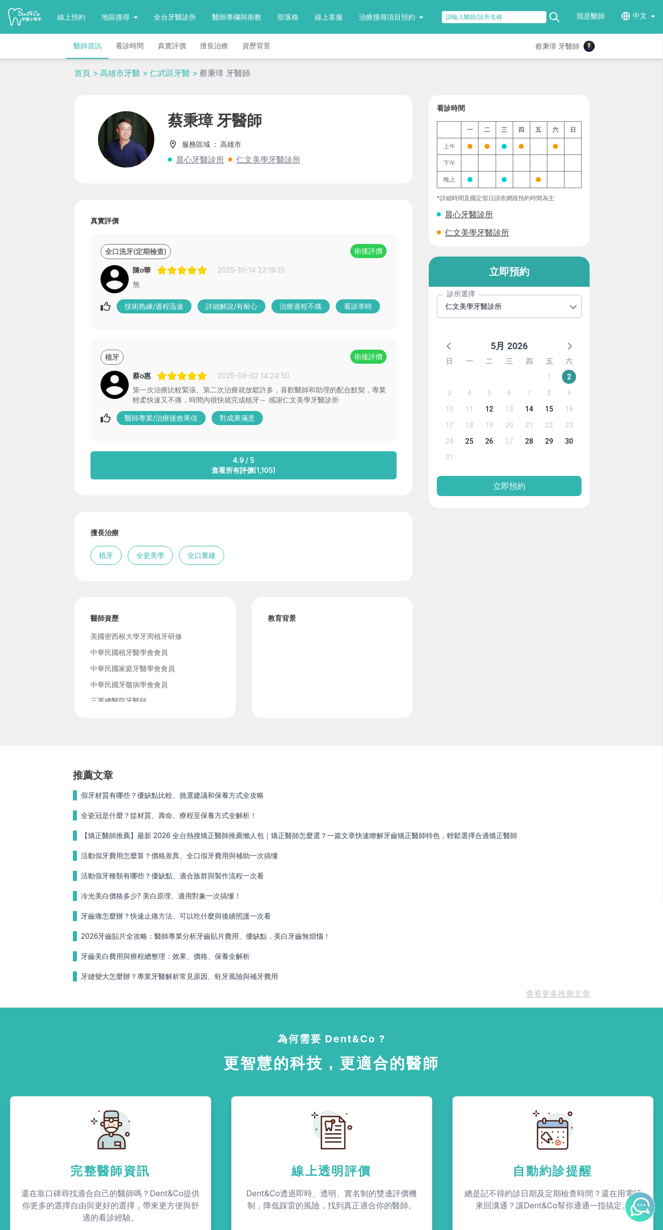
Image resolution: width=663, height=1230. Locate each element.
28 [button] (529, 441)
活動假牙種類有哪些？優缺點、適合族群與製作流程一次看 (172, 875)
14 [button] (529, 409)
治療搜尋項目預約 (391, 17)
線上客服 (329, 17)
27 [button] (509, 441)
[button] (449, 345)
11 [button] (469, 409)
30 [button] (569, 441)
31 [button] (449, 457)
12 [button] (489, 409)
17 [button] (449, 425)
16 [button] (569, 409)
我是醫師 (591, 16)
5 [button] (489, 393)
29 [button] (549, 441)
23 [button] (569, 425)
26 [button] (489, 441)
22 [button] (549, 425)
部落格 (288, 17)
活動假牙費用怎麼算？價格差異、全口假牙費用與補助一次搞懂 (179, 855)
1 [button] (549, 377)
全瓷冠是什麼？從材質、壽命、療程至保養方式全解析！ (169, 815)
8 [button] (549, 393)
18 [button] (469, 425)
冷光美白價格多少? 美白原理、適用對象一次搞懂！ (161, 895)
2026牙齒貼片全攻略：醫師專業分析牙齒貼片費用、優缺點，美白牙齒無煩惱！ (206, 936)
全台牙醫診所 (175, 17)
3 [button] (449, 393)
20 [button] (509, 425)
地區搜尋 (120, 17)
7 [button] (529, 393)
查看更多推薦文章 (558, 994)
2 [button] (569, 377)
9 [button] (569, 393)
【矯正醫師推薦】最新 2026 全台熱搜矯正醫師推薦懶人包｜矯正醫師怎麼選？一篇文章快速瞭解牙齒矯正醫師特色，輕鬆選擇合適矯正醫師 (299, 835)
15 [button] (549, 409)
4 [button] (469, 393)
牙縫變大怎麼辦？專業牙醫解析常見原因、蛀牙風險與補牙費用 (179, 976)
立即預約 (509, 486)
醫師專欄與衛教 (236, 17)
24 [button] (449, 441)
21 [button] (529, 425)
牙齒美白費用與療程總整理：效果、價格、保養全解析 (165, 956)
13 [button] (509, 409)
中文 (640, 15)
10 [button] (449, 409)
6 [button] (509, 393)
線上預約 (71, 17)
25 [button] (469, 441)
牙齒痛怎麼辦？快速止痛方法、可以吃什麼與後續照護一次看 (176, 916)
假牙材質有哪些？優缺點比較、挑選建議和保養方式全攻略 (172, 795)
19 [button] (489, 425)
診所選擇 (461, 293)
